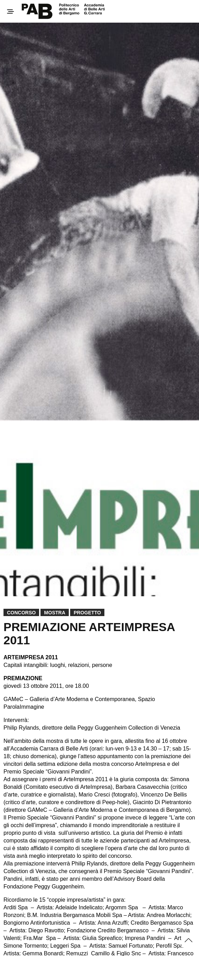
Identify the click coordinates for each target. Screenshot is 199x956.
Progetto (87, 612)
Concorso (21, 612)
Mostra (54, 612)
